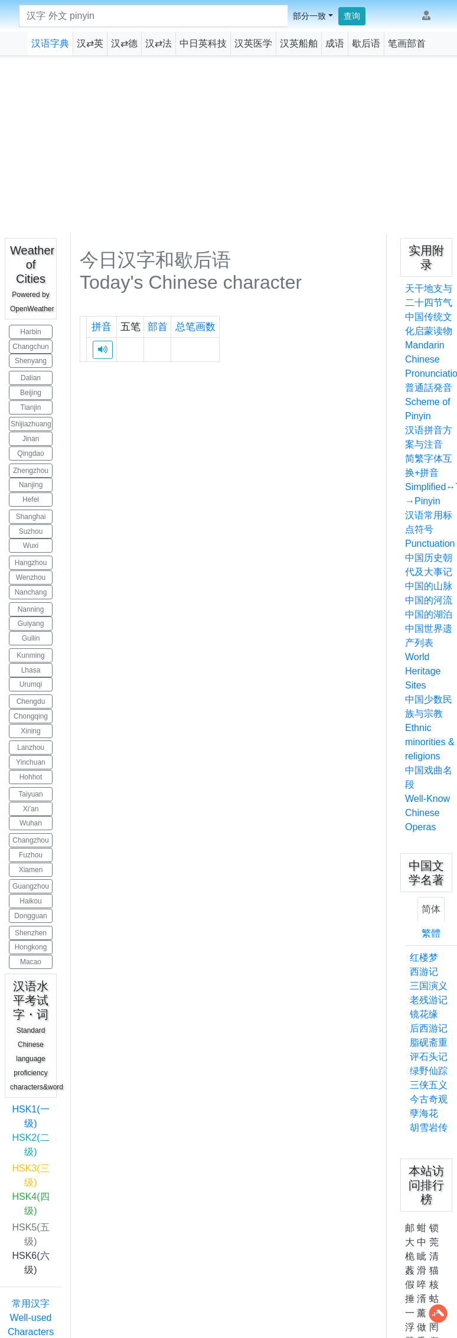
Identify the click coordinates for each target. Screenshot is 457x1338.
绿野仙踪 (429, 1071)
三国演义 (429, 986)
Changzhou (30, 840)
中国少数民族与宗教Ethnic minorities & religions (430, 727)
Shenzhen (31, 933)
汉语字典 (50, 43)
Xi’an (31, 809)
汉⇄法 (158, 43)
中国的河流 (428, 600)
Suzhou (31, 531)
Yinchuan (30, 762)
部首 (158, 326)
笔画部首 (407, 43)
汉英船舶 (299, 43)
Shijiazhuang (31, 424)
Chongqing (31, 716)
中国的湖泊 (428, 614)
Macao (30, 962)
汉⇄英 (90, 43)
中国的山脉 (428, 586)
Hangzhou (31, 563)
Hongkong (31, 947)
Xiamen (31, 870)
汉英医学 (253, 43)
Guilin (31, 638)
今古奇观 (429, 1099)
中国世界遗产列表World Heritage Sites (428, 657)
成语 (334, 43)
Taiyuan (30, 794)
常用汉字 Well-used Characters (31, 1317)
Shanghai (31, 517)
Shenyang (31, 361)
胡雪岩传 (429, 1127)
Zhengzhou (30, 470)
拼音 (102, 326)
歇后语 (366, 43)
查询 (352, 16)
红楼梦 (424, 957)
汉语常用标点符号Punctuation (430, 529)
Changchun (30, 346)
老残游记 (429, 1000)
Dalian (31, 378)
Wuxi (30, 545)
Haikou (30, 901)
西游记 (424, 972)
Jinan (31, 439)
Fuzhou (31, 855)
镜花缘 (424, 1014)
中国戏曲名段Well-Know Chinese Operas (428, 798)
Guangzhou (30, 886)
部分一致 (309, 16)
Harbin (30, 332)
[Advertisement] (229, 144)
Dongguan (30, 916)
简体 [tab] (431, 909)
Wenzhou (30, 577)
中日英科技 (203, 43)
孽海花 (424, 1113)
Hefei (30, 499)
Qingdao (30, 453)
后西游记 (429, 1028)
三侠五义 (429, 1085)
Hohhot (31, 777)
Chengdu (31, 701)
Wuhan (30, 823)
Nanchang (31, 592)
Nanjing (31, 485)
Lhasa (31, 670)
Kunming (30, 655)
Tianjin (31, 407)
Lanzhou (30, 747)
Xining (30, 731)
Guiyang (31, 623)
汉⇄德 (124, 43)
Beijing (30, 393)
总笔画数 (195, 326)
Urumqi (31, 684)
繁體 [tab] (431, 933)
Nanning (31, 609)
